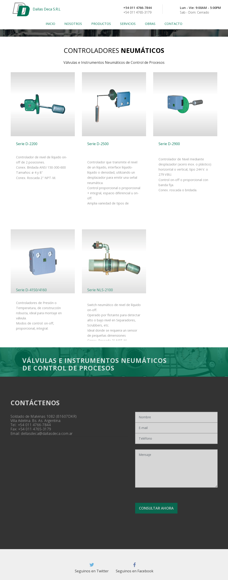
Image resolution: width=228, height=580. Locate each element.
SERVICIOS (128, 24)
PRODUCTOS (101, 24)
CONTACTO (173, 24)
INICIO (50, 24)
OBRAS (150, 24)
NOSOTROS (73, 24)
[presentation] (171, 491)
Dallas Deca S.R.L (47, 9)
